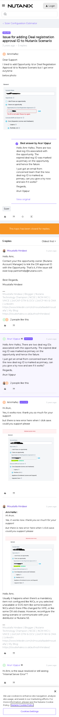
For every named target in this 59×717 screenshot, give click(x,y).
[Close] (55, 691)
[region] (29, 702)
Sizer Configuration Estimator (21, 23)
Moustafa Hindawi (17, 250)
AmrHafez (12, 54)
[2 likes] (16, 319)
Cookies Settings (29, 711)
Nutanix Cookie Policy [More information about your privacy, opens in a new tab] (22, 705)
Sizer (6, 208)
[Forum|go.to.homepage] (20, 5)
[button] (3, 6)
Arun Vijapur (13, 338)
